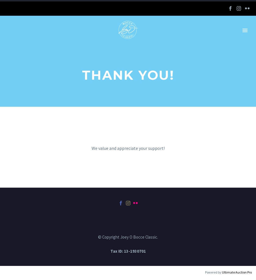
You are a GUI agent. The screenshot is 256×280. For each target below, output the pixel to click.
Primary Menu (245, 30)
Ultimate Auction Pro (237, 272)
